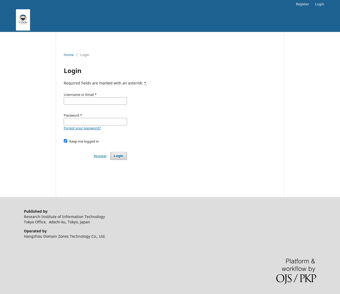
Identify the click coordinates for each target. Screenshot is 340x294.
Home (69, 54)
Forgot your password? (82, 128)
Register (302, 4)
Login (319, 4)
